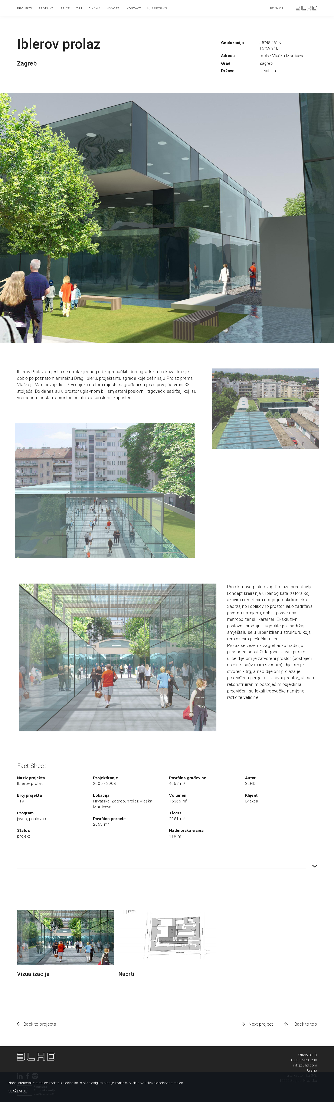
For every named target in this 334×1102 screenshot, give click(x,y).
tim (79, 8)
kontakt (134, 8)
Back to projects (39, 1024)
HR (272, 8)
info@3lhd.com (305, 1065)
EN (276, 8)
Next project (261, 1024)
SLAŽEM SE (18, 1091)
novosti (113, 8)
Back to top (305, 1024)
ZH (281, 8)
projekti (24, 8)
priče (65, 8)
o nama (94, 8)
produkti (46, 8)
